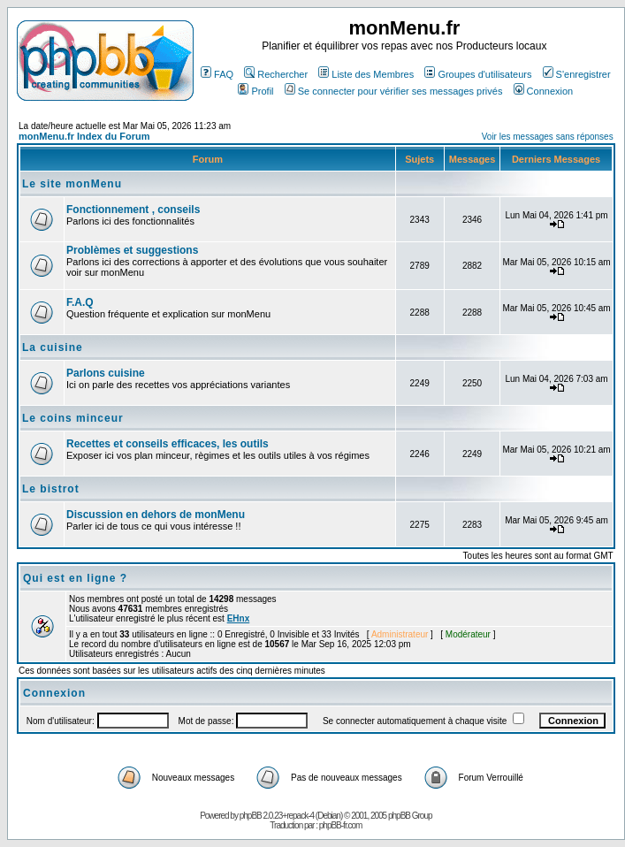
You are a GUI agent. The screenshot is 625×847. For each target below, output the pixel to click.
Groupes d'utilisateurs (477, 74)
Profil (255, 91)
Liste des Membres (366, 74)
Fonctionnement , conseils (133, 209)
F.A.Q (80, 302)
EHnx (238, 618)
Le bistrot (51, 489)
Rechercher (276, 74)
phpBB (251, 815)
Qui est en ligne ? (75, 578)
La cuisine (52, 347)
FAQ (217, 74)
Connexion (544, 91)
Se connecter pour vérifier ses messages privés (394, 91)
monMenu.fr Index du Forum (84, 136)
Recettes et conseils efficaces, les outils (167, 444)
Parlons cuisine (105, 373)
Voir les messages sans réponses (548, 136)
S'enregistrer (577, 74)
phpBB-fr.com (340, 825)
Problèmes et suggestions (132, 250)
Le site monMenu (72, 184)
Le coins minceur (73, 418)
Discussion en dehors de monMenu (155, 514)
